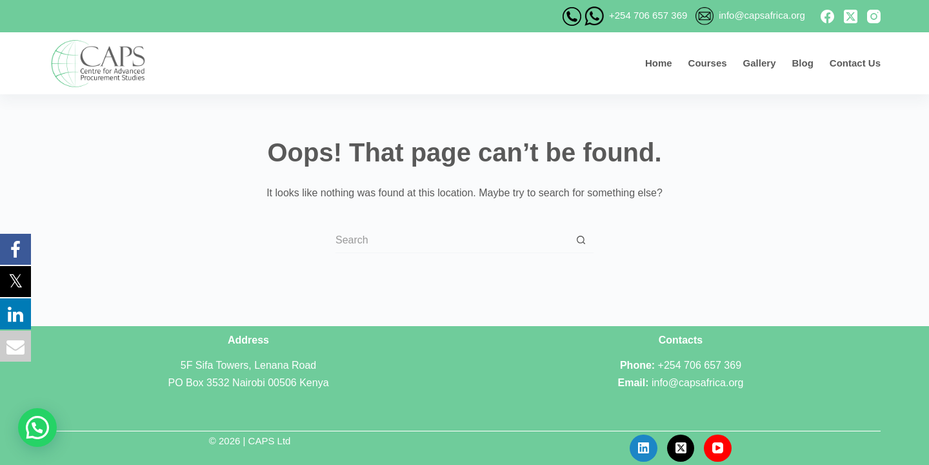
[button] (37, 427)
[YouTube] (718, 448)
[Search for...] (451, 240)
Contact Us (855, 62)
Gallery (759, 62)
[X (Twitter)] (850, 16)
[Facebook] (827, 16)
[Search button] (581, 240)
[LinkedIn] (643, 448)
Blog (802, 62)
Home (658, 62)
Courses (707, 62)
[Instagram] (874, 16)
